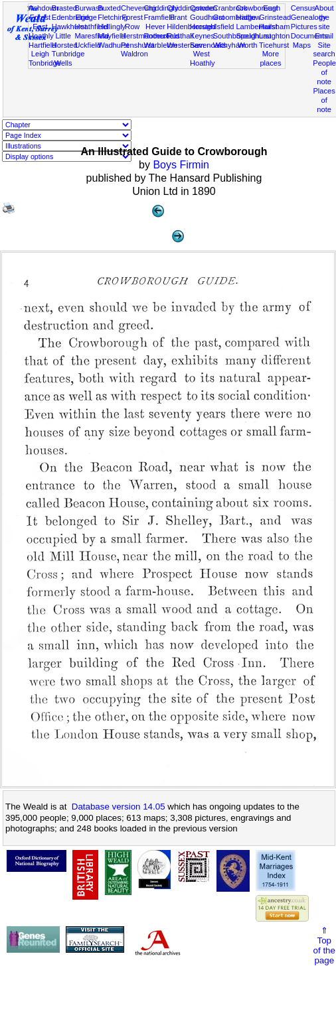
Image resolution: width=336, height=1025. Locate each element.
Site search (324, 49)
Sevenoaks (208, 45)
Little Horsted (65, 40)
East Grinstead (275, 12)
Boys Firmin (181, 164)
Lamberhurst (256, 26)
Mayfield (111, 36)
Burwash (88, 8)
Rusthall (180, 36)
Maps (302, 45)
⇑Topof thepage (324, 945)
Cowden (203, 8)
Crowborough (258, 8)
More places (270, 58)
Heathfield (91, 26)
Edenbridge (71, 17)
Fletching (112, 17)
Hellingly (112, 26)
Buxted (109, 8)
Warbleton (160, 45)
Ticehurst (274, 45)
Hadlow (248, 17)
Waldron (134, 54)
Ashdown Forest (44, 12)
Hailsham (274, 26)
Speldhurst (253, 36)
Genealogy (309, 17)
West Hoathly (202, 58)
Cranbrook (230, 8)
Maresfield (91, 36)
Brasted (64, 8)
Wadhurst (113, 45)
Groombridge (234, 17)
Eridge (86, 17)
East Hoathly (41, 31)
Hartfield (42, 45)
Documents (309, 36)
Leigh (40, 54)
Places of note (324, 100)
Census (303, 8)
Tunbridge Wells (68, 58)
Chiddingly (161, 8)
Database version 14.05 (118, 807)
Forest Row (132, 21)
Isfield (224, 26)
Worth (247, 45)
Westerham (186, 45)
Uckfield (87, 45)
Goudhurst (207, 17)
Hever (155, 26)
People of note (324, 72)
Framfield (159, 17)
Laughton (274, 36)
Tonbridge (45, 63)
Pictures (304, 26)
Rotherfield (162, 36)
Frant (178, 17)
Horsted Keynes (203, 31)
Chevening (138, 8)
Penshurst (137, 45)
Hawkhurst (69, 26)
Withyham (229, 45)
